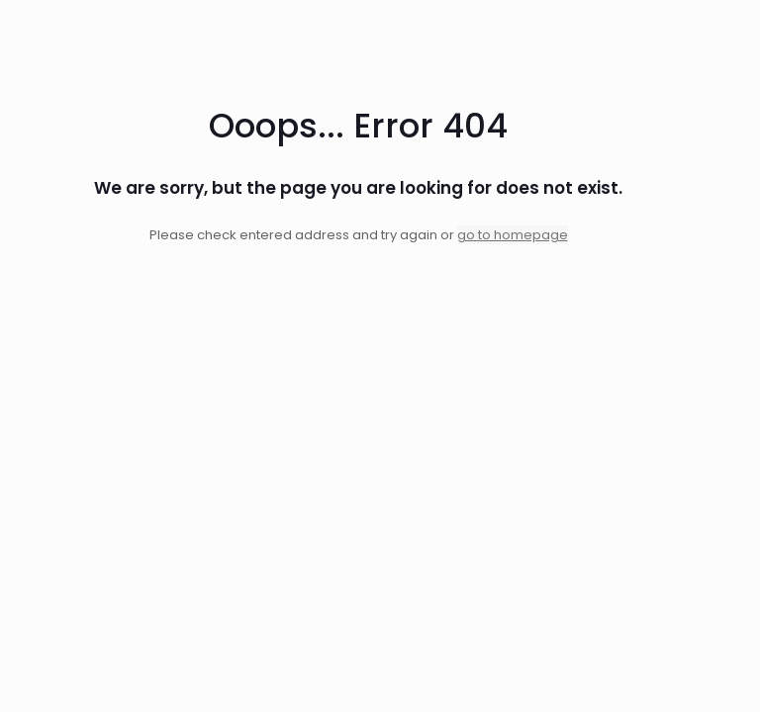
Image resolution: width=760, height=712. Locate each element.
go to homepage (512, 234)
